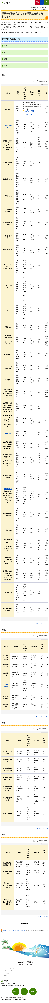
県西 (5, 59)
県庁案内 (22, 930)
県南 (5, 65)
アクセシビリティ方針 (8, 970)
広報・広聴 (16, 930)
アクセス (24, 991)
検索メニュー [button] (46, 3)
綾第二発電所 (8, 489)
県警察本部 (8, 433)
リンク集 (4, 975)
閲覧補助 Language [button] (42, 3)
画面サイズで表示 (43, 81)
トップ (4, 930)
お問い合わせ (16, 991)
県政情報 (10, 930)
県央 (5, 45)
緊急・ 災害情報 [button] (37, 2)
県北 (5, 52)
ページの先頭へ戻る (42, 623)
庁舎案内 (33, 991)
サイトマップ (5, 973)
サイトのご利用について (8, 968)
